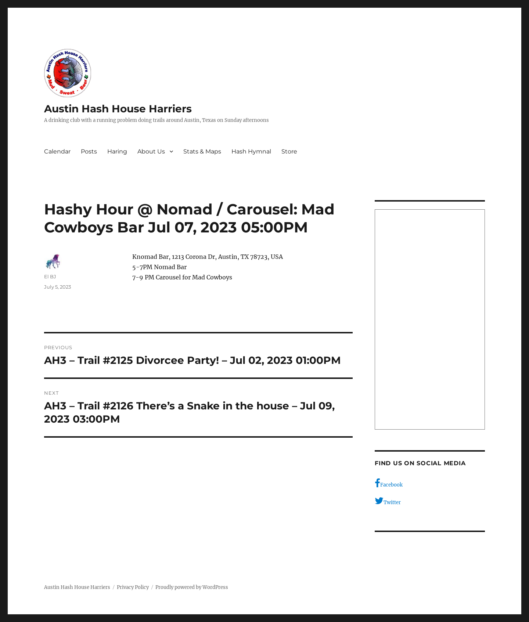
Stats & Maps (202, 151)
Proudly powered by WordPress (191, 587)
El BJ (50, 276)
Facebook (389, 483)
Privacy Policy (133, 587)
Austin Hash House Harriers (118, 108)
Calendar (57, 151)
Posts (89, 151)
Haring (117, 151)
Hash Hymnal (251, 151)
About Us (151, 151)
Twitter (388, 501)
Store (289, 151)
